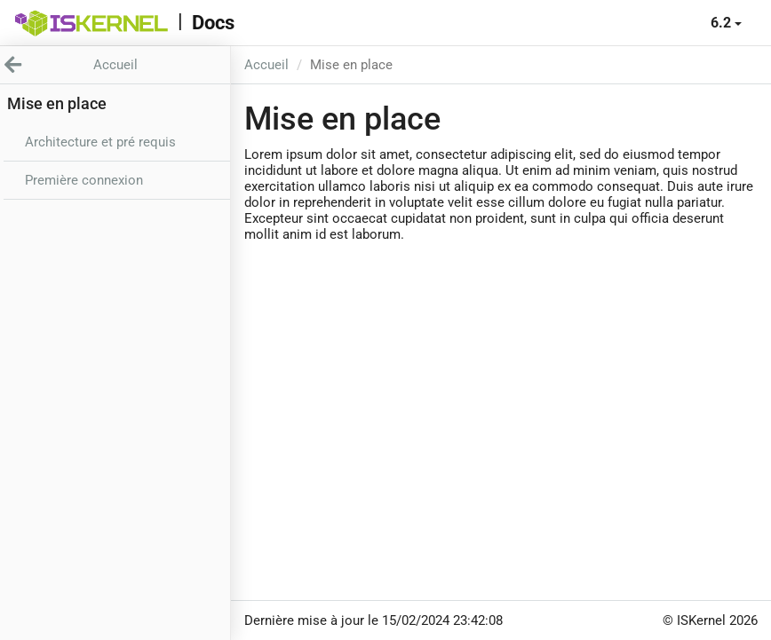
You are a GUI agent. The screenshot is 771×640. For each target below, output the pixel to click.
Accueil (266, 65)
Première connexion (84, 180)
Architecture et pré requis (100, 142)
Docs (213, 23)
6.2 (726, 22)
